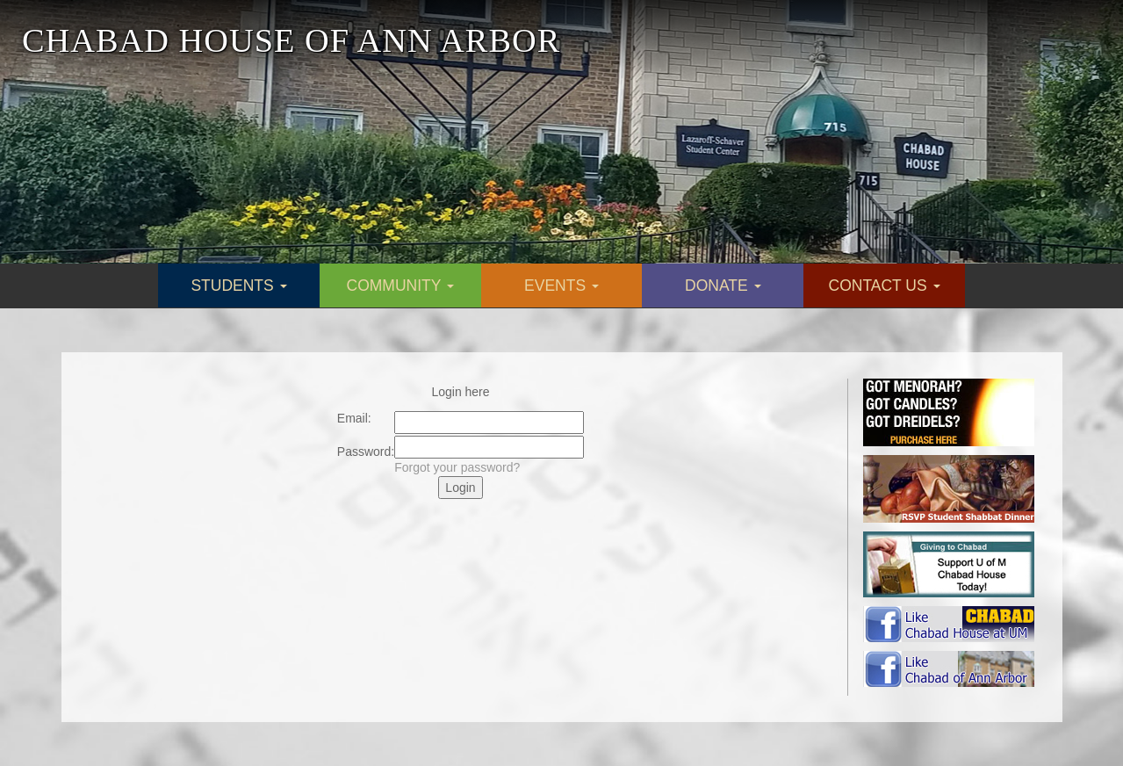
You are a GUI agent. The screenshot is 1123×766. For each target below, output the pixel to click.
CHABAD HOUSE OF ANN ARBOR (291, 40)
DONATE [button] (723, 285)
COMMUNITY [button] (400, 285)
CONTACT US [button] (884, 285)
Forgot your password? (457, 467)
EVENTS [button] (561, 285)
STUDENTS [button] (238, 285)
